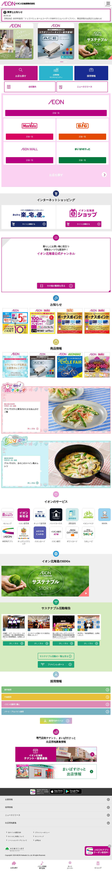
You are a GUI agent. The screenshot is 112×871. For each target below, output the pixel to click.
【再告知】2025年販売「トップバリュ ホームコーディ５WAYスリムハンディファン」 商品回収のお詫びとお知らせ (56, 17)
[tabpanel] (56, 41)
